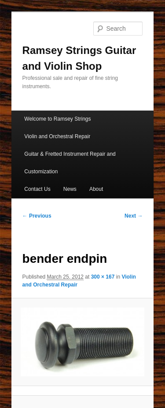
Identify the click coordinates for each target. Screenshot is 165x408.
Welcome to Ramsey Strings (57, 119)
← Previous (36, 216)
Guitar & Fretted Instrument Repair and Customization (69, 163)
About (96, 189)
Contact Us (37, 189)
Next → (134, 216)
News (70, 189)
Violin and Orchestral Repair (57, 136)
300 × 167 (103, 277)
